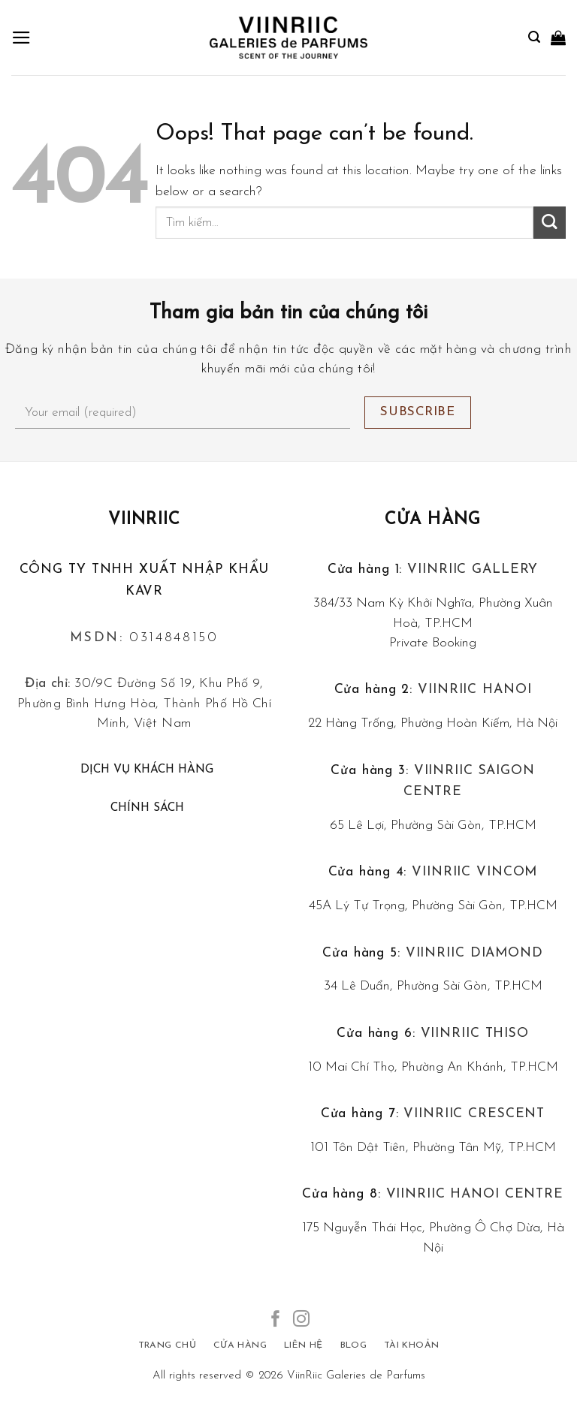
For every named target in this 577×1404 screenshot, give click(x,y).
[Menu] (21, 37)
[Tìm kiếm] (534, 37)
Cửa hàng (433, 520)
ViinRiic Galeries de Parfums (356, 1375)
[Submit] (549, 222)
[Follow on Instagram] (301, 1320)
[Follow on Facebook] (275, 1320)
